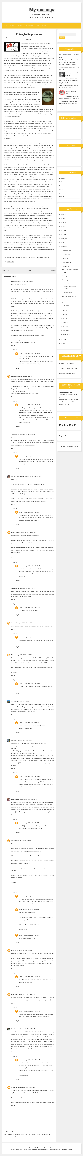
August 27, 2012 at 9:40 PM (32, 1011)
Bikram (13, 655)
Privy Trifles (15, 532)
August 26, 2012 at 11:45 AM (32, 512)
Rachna (13, 950)
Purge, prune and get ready (67, 373)
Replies (15, 349)
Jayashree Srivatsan (18, 476)
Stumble (40, 257)
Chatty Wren (15, 1029)
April (64, 322)
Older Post (53, 270)
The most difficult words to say (68, 368)
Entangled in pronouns (29, 34)
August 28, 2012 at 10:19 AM (32, 935)
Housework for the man (66, 363)
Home (5, 25)
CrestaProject (19, 1149)
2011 (62, 339)
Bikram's (14, 672)
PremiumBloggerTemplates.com (45, 1149)
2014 (62, 239)
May (64, 318)
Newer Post (5, 270)
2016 (62, 230)
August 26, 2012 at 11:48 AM (32, 637)
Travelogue (29, 25)
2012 (62, 247)
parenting (62, 193)
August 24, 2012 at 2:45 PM (28, 532)
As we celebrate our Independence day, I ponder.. (69, 286)
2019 (62, 218)
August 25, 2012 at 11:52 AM (24, 740)
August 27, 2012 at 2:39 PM (27, 994)
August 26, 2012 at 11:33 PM (23, 840)
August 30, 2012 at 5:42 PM (27, 1029)
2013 (62, 242)
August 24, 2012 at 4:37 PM (27, 588)
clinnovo (14, 1087)
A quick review (67, 292)
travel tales (62, 196)
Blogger (76, 446)
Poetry (20, 25)
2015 (62, 234)
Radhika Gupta (16, 799)
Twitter (24, 257)
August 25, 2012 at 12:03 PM (29, 799)
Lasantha (34, 1149)
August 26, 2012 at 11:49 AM (32, 683)
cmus (13, 840)
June (64, 314)
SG (12, 701)
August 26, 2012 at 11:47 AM (32, 566)
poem (61, 189)
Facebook (16, 257)
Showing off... (66, 280)
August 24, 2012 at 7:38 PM (21, 701)
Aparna (13, 376)
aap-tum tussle (23, 38)
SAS (21, 1098)
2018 (62, 222)
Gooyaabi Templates (67, 1149)
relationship (44, 38)
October (65, 258)
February (65, 330)
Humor (30, 38)
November (66, 254)
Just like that (36, 38)
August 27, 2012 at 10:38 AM (32, 976)
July (64, 310)
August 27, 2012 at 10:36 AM (32, 896)
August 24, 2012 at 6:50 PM (25, 623)
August (65, 266)
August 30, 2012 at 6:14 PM (32, 1060)
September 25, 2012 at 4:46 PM (26, 1087)
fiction (61, 182)
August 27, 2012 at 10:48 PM (31, 909)
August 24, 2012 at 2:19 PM (27, 434)
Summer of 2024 (65, 392)
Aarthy (13, 740)
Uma (20, 353)
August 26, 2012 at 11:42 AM (32, 405)
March (65, 326)
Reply (13, 345)
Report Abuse (64, 436)
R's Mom (14, 281)
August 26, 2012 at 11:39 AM (32, 353)
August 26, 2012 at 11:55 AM (32, 823)
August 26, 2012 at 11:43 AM (32, 456)
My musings (41, 9)
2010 (62, 343)
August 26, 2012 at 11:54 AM (32, 776)
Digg (47, 257)
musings (62, 178)
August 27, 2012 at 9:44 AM (24, 950)
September (66, 262)
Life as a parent (41, 25)
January (65, 334)
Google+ (32, 257)
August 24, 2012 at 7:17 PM (24, 655)
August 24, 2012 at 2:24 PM (33, 476)
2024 (62, 214)
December (65, 250)
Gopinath (14, 623)
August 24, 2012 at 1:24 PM (24, 376)
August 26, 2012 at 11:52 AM (32, 722)
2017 (62, 226)
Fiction (12, 25)
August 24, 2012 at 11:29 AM (25, 281)
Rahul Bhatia (15, 994)
